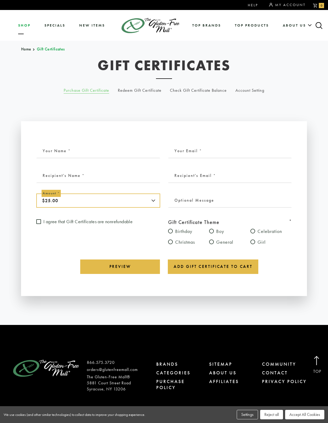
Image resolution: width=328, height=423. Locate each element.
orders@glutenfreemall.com (112, 369)
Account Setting (249, 90)
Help (253, 5)
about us (294, 25)
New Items (92, 25)
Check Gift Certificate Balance (198, 90)
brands (167, 364)
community (279, 364)
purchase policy (170, 384)
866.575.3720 (101, 362)
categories (173, 373)
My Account (287, 5)
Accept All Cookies (304, 414)
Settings (247, 414)
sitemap (220, 364)
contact (275, 373)
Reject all (271, 414)
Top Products (252, 25)
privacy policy (284, 381)
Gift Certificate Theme (230, 222)
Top (317, 365)
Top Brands (206, 25)
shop (24, 25)
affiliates (224, 381)
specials (54, 25)
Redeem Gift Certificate (140, 90)
